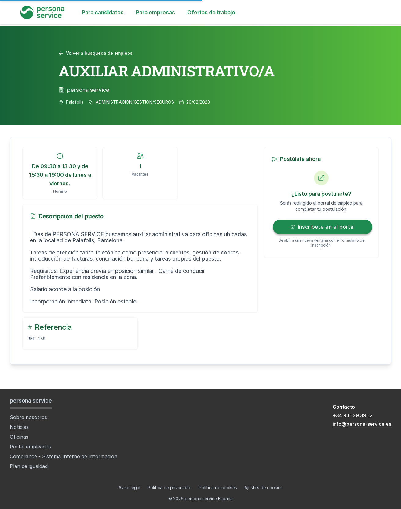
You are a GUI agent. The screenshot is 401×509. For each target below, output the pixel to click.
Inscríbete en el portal (322, 227)
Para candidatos (103, 12)
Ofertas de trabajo (211, 12)
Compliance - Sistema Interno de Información (63, 456)
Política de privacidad (169, 487)
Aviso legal (129, 487)
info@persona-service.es (362, 424)
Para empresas (155, 12)
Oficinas (19, 437)
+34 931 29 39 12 (353, 415)
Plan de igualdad (29, 466)
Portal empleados (30, 447)
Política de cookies (218, 487)
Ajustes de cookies (263, 487)
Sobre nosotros (28, 417)
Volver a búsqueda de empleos (96, 53)
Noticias (19, 427)
